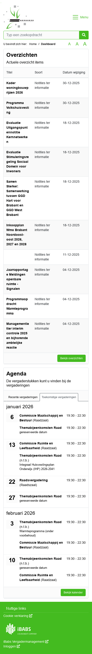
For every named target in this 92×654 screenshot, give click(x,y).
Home (33, 44)
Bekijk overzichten (71, 358)
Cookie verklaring (17, 616)
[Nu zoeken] (84, 35)
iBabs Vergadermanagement (25, 641)
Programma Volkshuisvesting (17, 107)
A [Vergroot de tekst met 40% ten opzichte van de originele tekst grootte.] (85, 44)
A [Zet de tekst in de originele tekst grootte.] (69, 44)
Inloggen (11, 646)
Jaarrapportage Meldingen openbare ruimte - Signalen (17, 279)
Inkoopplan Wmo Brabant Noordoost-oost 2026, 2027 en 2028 (16, 234)
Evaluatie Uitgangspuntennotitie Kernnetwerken (17, 132)
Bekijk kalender (73, 592)
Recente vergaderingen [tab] (23, 397)
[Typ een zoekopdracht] (46, 35)
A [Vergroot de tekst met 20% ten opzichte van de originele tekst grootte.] (77, 44)
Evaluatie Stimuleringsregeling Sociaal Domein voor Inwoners (17, 161)
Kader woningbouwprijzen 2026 (17, 87)
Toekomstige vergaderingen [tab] (59, 397)
